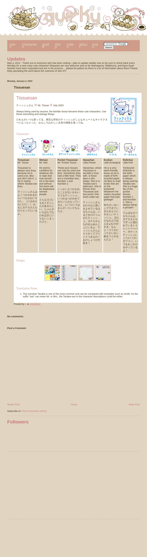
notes (70, 45)
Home (74, 404)
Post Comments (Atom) (34, 411)
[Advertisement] (70, 486)
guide (45, 45)
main (95, 45)
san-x (12, 45)
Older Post (134, 404)
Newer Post (13, 404)
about (83, 45)
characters (29, 45)
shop (58, 45)
